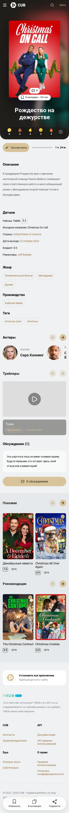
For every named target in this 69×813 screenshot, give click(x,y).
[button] (63, 337)
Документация (46, 734)
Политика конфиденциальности (50, 772)
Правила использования (46, 763)
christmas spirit (13, 321)
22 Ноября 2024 (29, 241)
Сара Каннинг (32, 355)
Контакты (9, 734)
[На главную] (18, 5)
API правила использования (46, 742)
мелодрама (45, 275)
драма (9, 284)
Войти (63, 5)
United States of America (27, 234)
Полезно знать (12, 761)
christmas (32, 321)
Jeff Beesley (24, 254)
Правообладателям (14, 740)
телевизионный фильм (19, 275)
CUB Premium (11, 767)
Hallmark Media (14, 303)
